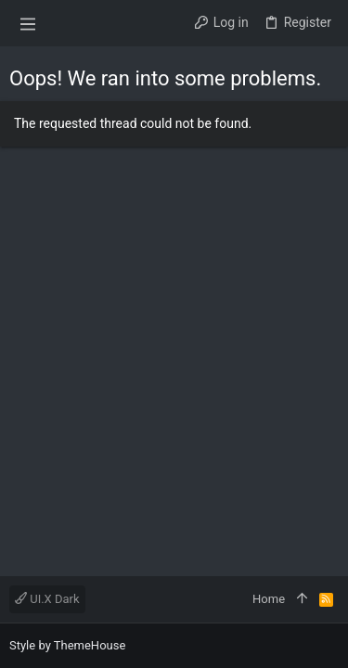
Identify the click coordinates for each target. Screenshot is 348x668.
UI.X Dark (47, 599)
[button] (27, 23)
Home (268, 599)
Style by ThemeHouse (67, 645)
